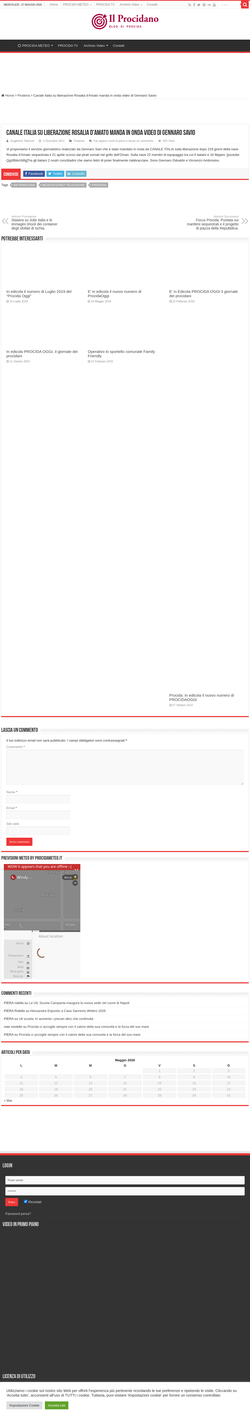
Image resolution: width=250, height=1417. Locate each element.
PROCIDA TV (105, 4)
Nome (11, 792)
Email (11, 808)
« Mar (8, 1100)
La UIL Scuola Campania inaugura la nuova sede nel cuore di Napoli (79, 1003)
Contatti (152, 4)
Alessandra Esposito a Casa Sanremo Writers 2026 (68, 1011)
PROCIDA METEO (76, 4)
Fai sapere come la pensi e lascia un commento (124, 140)
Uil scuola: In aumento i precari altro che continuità (56, 1019)
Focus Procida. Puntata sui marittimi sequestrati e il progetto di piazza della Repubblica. (212, 222)
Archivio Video (129, 4)
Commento (15, 747)
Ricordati (32, 1202)
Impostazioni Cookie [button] (24, 1405)
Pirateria (24, 95)
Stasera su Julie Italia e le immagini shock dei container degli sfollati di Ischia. (37, 222)
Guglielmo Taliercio (22, 140)
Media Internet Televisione (63, 185)
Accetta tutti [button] (56, 1405)
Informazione (24, 185)
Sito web (12, 824)
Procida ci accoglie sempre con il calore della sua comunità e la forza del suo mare (88, 1027)
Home (54, 4)
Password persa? (18, 1214)
